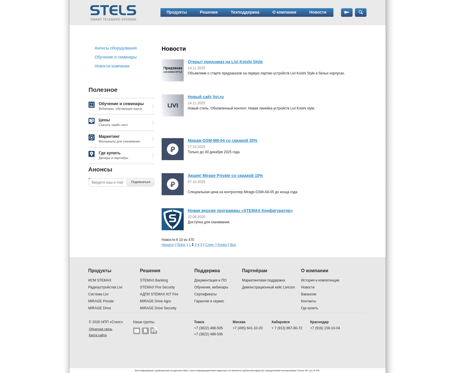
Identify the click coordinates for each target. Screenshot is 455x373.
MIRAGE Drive (99, 308)
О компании (284, 12)
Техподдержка (245, 12)
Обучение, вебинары (211, 287)
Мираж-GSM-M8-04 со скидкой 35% (222, 140)
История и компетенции (320, 280)
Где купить (108, 155)
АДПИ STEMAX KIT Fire (159, 294)
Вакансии (308, 294)
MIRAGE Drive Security (158, 308)
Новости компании (112, 66)
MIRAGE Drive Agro (155, 301)
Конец (222, 245)
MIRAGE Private (101, 301)
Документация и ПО (210, 280)
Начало (168, 245)
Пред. (181, 245)
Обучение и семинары (116, 57)
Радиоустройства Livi (105, 287)
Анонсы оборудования (116, 48)
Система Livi (98, 294)
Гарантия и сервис (209, 301)
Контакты (308, 301)
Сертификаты (205, 294)
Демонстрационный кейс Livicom (268, 287)
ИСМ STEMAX (99, 280)
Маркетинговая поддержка (263, 280)
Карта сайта (97, 335)
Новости (317, 12)
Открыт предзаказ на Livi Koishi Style (225, 61)
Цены (108, 122)
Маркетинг (114, 139)
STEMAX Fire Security (157, 287)
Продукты (177, 12)
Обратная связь (100, 329)
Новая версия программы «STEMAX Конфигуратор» (240, 210)
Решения (209, 12)
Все (233, 245)
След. (209, 245)
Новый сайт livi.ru (206, 96)
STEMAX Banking (154, 280)
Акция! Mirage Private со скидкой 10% (225, 175)
